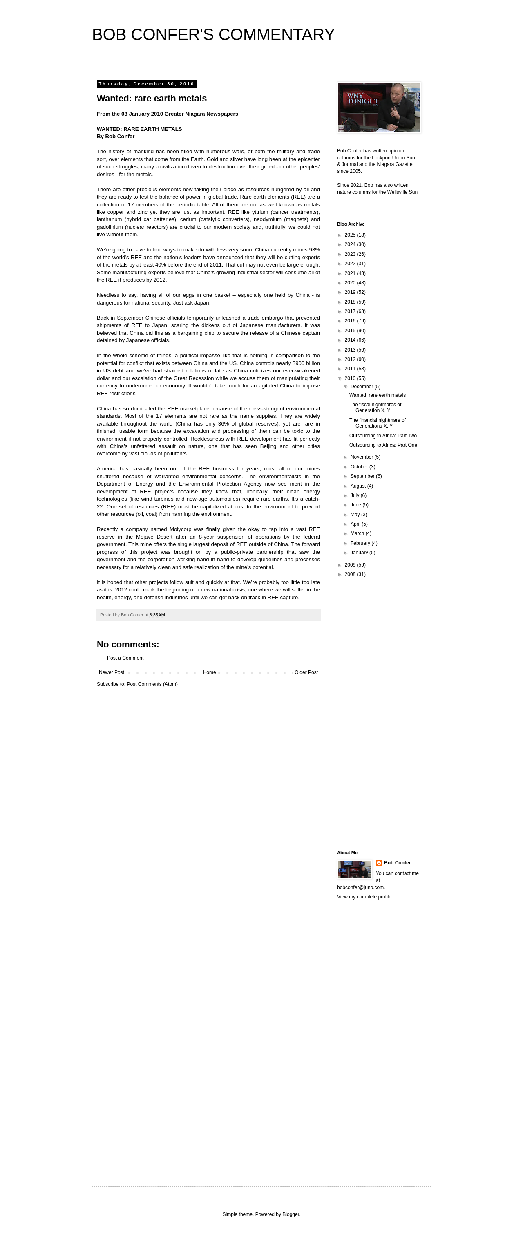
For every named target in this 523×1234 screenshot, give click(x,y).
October (360, 467)
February (361, 543)
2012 (351, 359)
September (363, 476)
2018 (351, 302)
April (356, 524)
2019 (351, 292)
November (363, 457)
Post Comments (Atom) (152, 684)
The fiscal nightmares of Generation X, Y (375, 407)
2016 (351, 321)
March (358, 533)
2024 (351, 244)
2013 (351, 350)
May (356, 514)
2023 (351, 254)
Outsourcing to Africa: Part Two (383, 436)
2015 (351, 331)
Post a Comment (125, 658)
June (356, 505)
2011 (351, 369)
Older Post (306, 672)
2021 (351, 273)
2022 (351, 264)
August (359, 486)
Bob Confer (397, 863)
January (360, 552)
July (356, 495)
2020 (351, 283)
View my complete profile (364, 897)
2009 (351, 565)
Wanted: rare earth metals (377, 395)
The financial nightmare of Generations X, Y (377, 423)
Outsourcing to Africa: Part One (383, 445)
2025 (351, 235)
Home (209, 672)
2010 (351, 378)
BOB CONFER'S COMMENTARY (213, 34)
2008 (351, 574)
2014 (351, 340)
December (363, 387)
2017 (351, 311)
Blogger (290, 1214)
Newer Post (111, 672)
